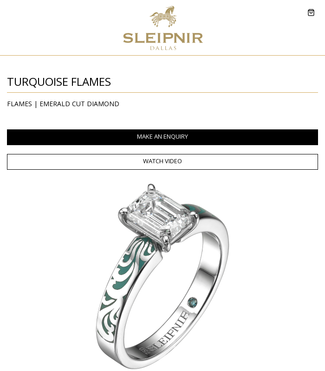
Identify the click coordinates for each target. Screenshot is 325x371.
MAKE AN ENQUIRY (162, 136)
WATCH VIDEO (162, 161)
